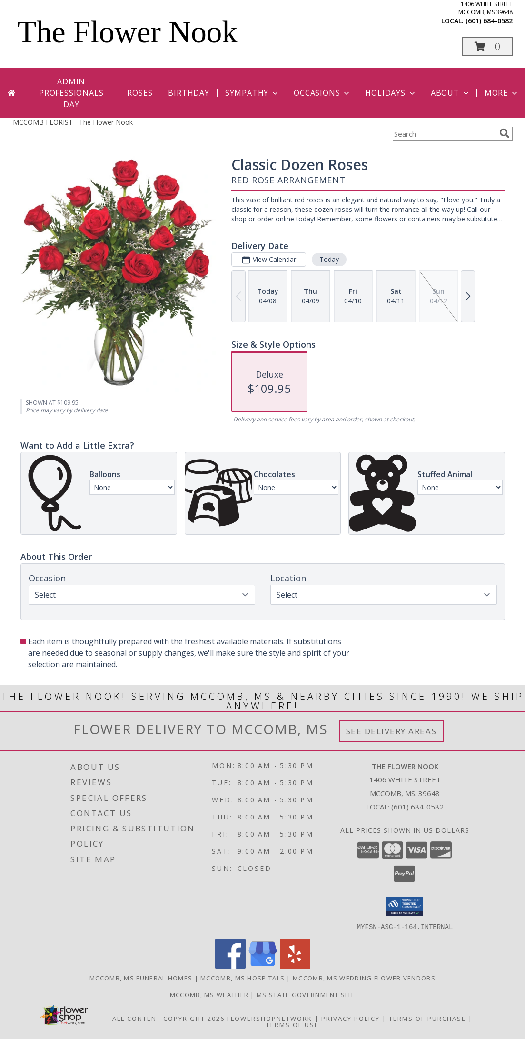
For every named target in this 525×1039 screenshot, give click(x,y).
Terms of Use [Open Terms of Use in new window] (292, 1024)
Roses (139, 93)
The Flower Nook (128, 32)
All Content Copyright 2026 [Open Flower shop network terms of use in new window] (168, 1018)
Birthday (188, 93)
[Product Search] (444, 133)
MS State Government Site (306, 994)
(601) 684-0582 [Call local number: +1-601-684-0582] (489, 20)
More (502, 93)
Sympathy (252, 93)
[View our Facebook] (230, 965)
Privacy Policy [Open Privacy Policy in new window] (350, 1018)
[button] (487, 46)
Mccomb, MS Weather (209, 994)
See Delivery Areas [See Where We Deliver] (391, 731)
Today (328, 259)
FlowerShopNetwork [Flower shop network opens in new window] (269, 1018)
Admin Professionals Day (71, 93)
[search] (504, 133)
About (451, 93)
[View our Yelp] (295, 965)
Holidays (390, 93)
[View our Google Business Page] (263, 965)
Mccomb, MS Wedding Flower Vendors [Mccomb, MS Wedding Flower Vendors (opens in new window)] (364, 977)
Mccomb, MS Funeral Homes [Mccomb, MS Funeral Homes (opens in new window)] (140, 977)
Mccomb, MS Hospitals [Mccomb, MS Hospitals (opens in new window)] (242, 977)
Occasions (322, 93)
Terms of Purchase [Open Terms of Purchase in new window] (427, 1018)
